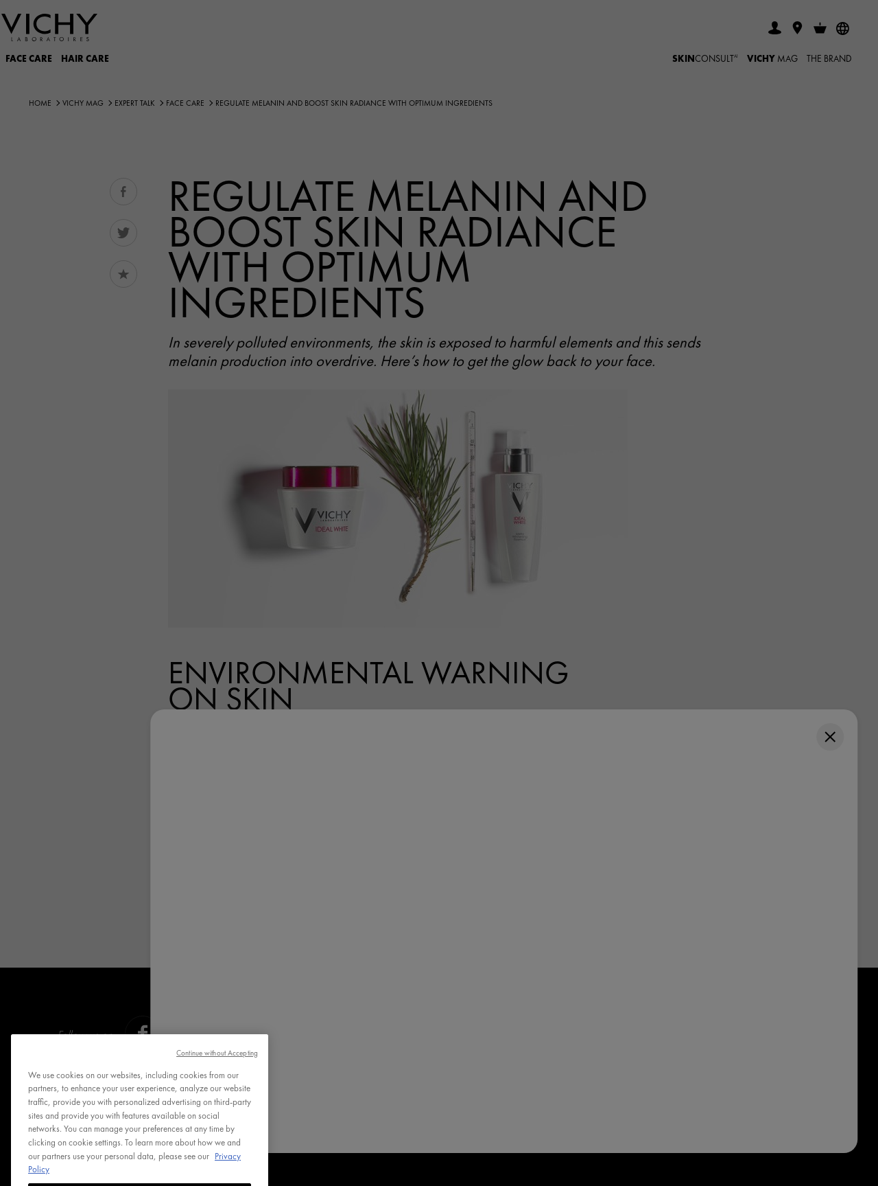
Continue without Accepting (217, 1068)
